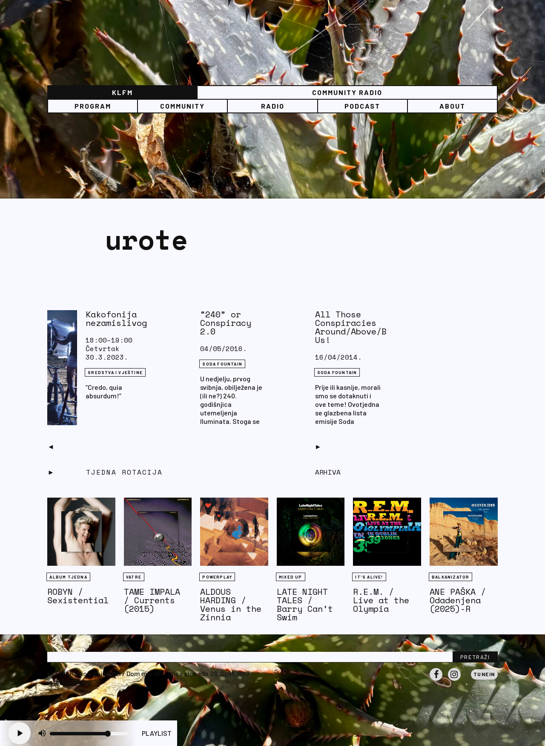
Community (182, 106)
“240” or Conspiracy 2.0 (225, 322)
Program (93, 106)
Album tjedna (68, 576)
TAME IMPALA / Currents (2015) (152, 600)
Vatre (133, 576)
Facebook (436, 680)
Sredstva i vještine (115, 372)
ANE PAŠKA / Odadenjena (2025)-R (458, 600)
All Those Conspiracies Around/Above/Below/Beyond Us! (379, 327)
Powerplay (217, 576)
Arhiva (328, 472)
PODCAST (362, 106)
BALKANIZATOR (450, 576)
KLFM (122, 92)
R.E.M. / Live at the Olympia (381, 600)
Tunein (484, 674)
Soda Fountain (222, 363)
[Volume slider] (89, 733)
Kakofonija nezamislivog (116, 318)
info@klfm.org (69, 682)
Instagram (454, 680)
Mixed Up (290, 576)
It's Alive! (369, 576)
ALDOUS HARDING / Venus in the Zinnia (230, 604)
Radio (272, 106)
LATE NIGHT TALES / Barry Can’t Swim (305, 604)
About (452, 106)
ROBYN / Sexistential (78, 595)
